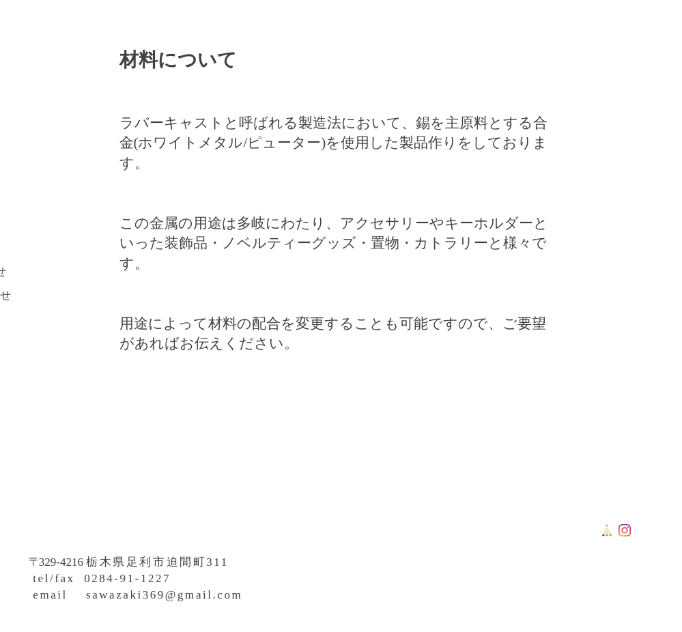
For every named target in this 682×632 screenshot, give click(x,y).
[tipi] (607, 530)
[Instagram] (625, 530)
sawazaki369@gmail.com (164, 594)
